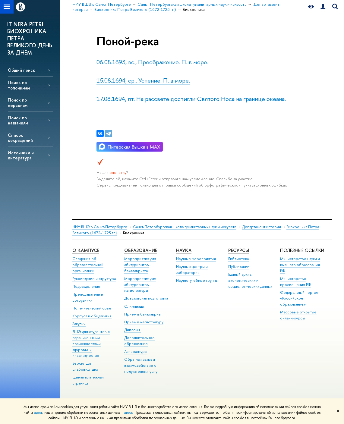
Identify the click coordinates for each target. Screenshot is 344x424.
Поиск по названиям (18, 120)
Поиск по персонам (17, 102)
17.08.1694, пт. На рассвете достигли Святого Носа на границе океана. (191, 99)
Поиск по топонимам (19, 85)
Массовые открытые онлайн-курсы (298, 315)
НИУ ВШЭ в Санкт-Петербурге (99, 226)
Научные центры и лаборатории (192, 269)
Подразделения (86, 286)
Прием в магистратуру (143, 322)
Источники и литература (21, 155)
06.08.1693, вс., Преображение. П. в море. (152, 62)
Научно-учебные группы (197, 280)
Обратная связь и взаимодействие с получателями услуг (141, 365)
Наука (183, 250)
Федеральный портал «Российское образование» (299, 298)
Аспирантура (135, 351)
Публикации (238, 266)
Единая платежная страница (88, 380)
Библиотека (238, 258)
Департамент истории (261, 226)
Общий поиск (21, 70)
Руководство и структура (94, 278)
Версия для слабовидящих (85, 366)
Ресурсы (238, 250)
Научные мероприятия (196, 258)
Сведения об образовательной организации (87, 264)
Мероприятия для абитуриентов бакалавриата (140, 264)
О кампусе (85, 250)
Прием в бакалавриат (143, 314)
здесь (38, 412)
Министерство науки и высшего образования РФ (300, 264)
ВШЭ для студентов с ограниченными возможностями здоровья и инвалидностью (91, 343)
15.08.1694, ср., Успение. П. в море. (143, 80)
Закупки (79, 323)
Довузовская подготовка (146, 298)
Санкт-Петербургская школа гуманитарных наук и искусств (184, 226)
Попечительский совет (92, 308)
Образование (140, 250)
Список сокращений (20, 137)
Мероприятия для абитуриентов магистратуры (140, 284)
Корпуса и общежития (92, 316)
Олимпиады (134, 306)
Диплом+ (132, 329)
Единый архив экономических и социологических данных (250, 280)
